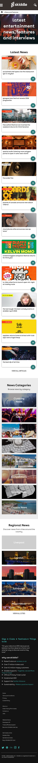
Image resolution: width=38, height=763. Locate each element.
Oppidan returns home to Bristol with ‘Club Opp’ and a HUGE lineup (18, 336)
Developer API (6, 722)
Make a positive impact (24, 684)
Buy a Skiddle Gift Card (9, 740)
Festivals (22, 639)
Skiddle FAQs (6, 735)
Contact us (6, 711)
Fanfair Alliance (19, 681)
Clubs (12, 639)
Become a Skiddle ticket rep (10, 727)
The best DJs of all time (11, 362)
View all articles (19, 371)
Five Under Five (8, 178)
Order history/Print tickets (10, 708)
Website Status (7, 720)
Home (4, 693)
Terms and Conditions (8, 695)
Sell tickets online (7, 733)
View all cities (19, 613)
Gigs (4, 639)
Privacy (5, 698)
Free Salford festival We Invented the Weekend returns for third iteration (16, 126)
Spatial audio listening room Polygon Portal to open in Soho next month (17, 152)
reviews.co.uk (22, 661)
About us (5, 706)
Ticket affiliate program (9, 724)
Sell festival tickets (8, 737)
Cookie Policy (6, 700)
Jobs (4, 713)
